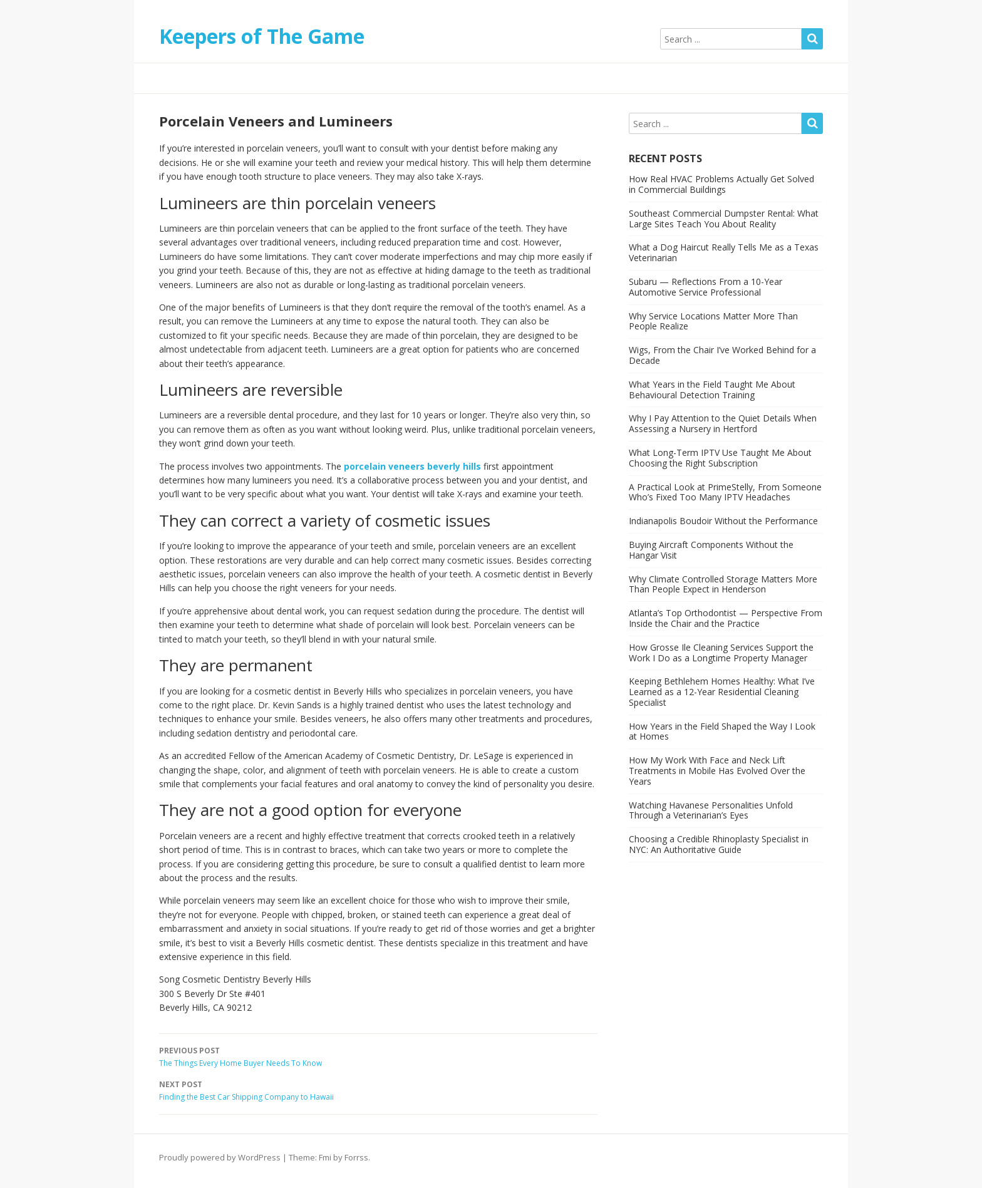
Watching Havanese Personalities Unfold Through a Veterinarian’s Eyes (711, 810)
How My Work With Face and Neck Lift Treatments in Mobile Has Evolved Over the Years (717, 770)
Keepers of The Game (261, 36)
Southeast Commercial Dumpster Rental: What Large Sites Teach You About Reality (724, 218)
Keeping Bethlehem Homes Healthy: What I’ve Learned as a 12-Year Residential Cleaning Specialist (722, 691)
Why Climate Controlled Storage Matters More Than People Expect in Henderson (723, 584)
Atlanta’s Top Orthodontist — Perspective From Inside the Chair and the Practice (725, 618)
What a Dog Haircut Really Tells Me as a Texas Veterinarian (724, 252)
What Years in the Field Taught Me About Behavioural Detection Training (712, 389)
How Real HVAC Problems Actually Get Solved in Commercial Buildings (721, 184)
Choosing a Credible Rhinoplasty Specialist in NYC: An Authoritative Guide (719, 844)
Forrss (356, 1157)
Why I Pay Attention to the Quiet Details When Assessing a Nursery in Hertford (723, 423)
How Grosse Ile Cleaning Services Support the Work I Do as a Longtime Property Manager (721, 652)
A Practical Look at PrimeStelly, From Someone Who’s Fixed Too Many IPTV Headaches (725, 492)
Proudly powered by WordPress (220, 1157)
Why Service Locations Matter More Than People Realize (713, 321)
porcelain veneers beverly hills (412, 466)
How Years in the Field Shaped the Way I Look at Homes (722, 731)
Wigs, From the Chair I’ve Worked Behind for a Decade (722, 355)
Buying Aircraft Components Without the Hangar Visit (711, 550)
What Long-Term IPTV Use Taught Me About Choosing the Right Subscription (720, 458)
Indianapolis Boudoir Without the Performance (723, 521)
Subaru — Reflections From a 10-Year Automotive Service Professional (705, 287)
